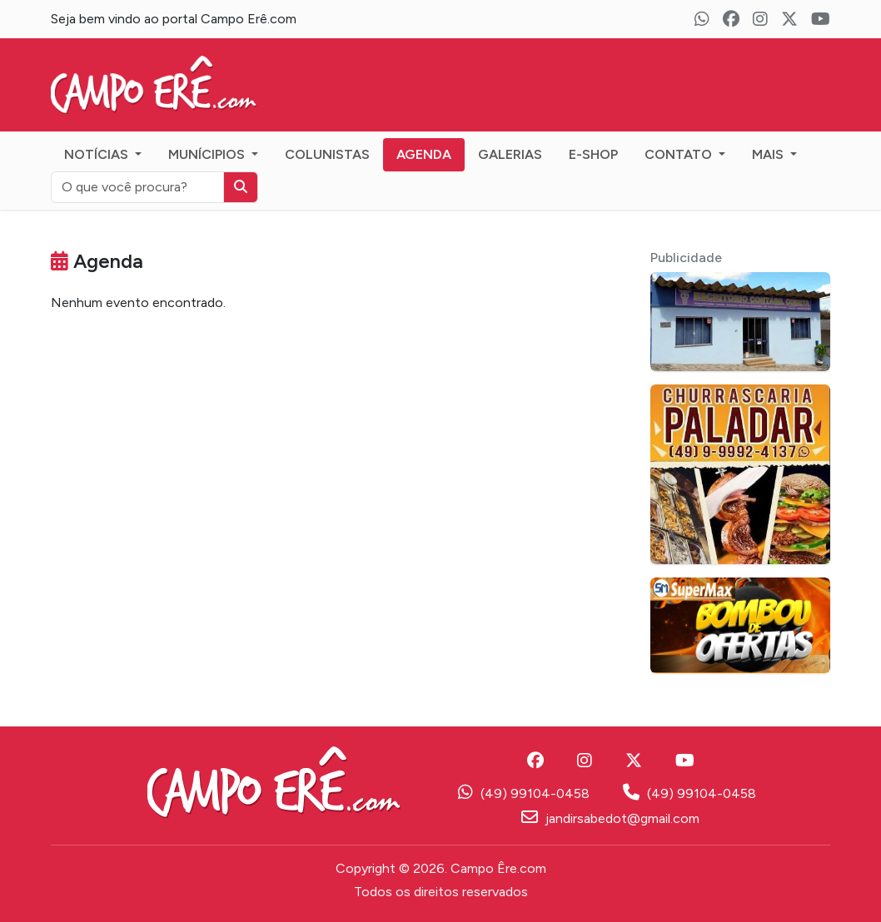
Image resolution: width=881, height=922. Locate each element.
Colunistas (327, 154)
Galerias (510, 154)
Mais (769, 154)
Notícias (98, 154)
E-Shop (593, 154)
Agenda (423, 154)
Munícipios (208, 154)
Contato (680, 154)
